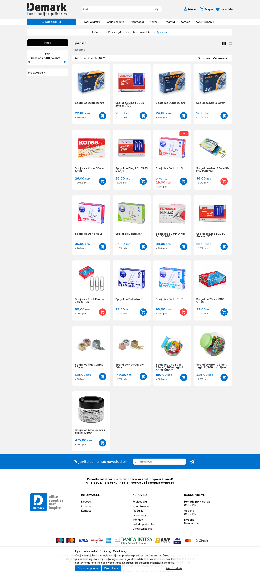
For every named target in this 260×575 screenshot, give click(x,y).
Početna (96, 32)
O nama (86, 506)
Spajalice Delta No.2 (88, 233)
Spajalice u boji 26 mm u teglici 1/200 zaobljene (211, 366)
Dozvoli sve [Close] (111, 568)
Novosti (154, 22)
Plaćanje (138, 510)
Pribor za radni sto (143, 32)
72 (104, 58)
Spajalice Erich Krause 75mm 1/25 (89, 301)
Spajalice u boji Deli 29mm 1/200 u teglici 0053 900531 (169, 367)
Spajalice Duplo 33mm (210, 103)
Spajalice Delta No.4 (128, 233)
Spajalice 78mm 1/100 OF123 (210, 301)
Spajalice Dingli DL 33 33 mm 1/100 (131, 170)
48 (100, 58)
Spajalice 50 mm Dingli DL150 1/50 (170, 235)
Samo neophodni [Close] (88, 568)
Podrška (170, 22)
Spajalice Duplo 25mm (89, 103)
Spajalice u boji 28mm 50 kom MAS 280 (212, 170)
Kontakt (185, 22)
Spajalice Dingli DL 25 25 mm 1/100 (129, 104)
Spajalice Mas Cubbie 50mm (129, 366)
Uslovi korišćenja (143, 528)
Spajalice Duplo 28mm (170, 103)
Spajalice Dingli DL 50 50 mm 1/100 (210, 235)
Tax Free (138, 519)
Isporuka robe (141, 506)
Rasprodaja (137, 22)
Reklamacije (140, 515)
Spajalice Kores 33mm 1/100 (89, 170)
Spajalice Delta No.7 (169, 299)
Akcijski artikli (92, 22)
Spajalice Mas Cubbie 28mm (89, 366)
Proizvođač (37, 72)
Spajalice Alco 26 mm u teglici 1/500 (90, 431)
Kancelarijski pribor (118, 32)
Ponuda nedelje (115, 22)
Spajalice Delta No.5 (128, 299)
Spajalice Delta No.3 (169, 168)
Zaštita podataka (143, 524)
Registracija (140, 501)
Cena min (220, 58)
